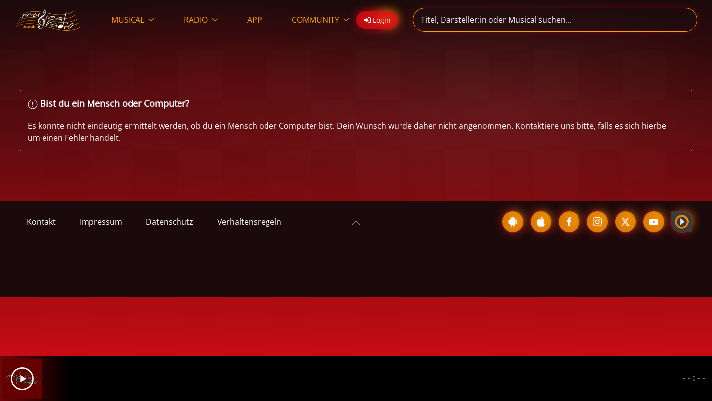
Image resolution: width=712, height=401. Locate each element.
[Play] (22, 379)
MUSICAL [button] (132, 19)
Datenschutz (169, 221)
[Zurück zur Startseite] (48, 20)
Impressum (101, 221)
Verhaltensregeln (249, 221)
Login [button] (377, 20)
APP (254, 19)
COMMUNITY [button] (320, 19)
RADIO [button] (201, 19)
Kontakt (41, 221)
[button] (356, 223)
